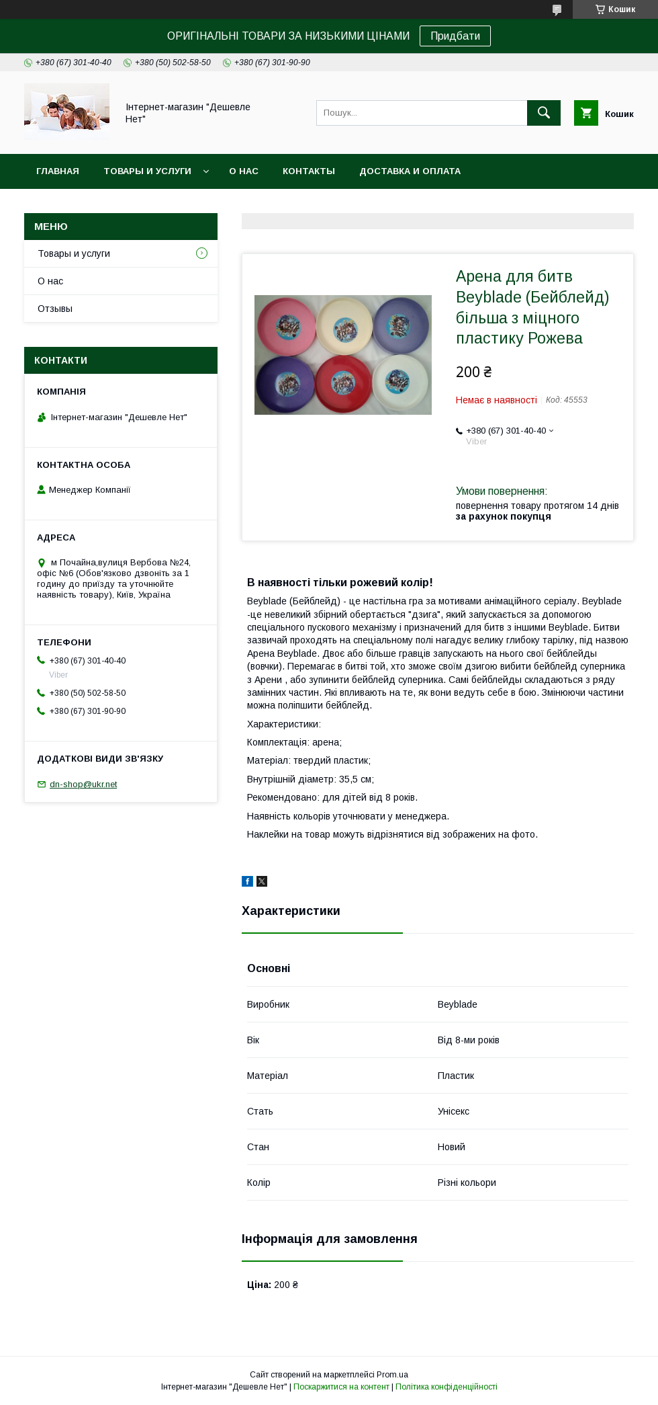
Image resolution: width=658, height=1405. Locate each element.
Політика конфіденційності (446, 1387)
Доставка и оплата (410, 171)
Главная (57, 171)
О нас (243, 171)
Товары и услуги (147, 171)
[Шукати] (544, 113)
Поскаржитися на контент (341, 1387)
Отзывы (55, 308)
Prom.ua (392, 1374)
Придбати (455, 36)
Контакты (309, 171)
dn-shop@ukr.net (83, 784)
